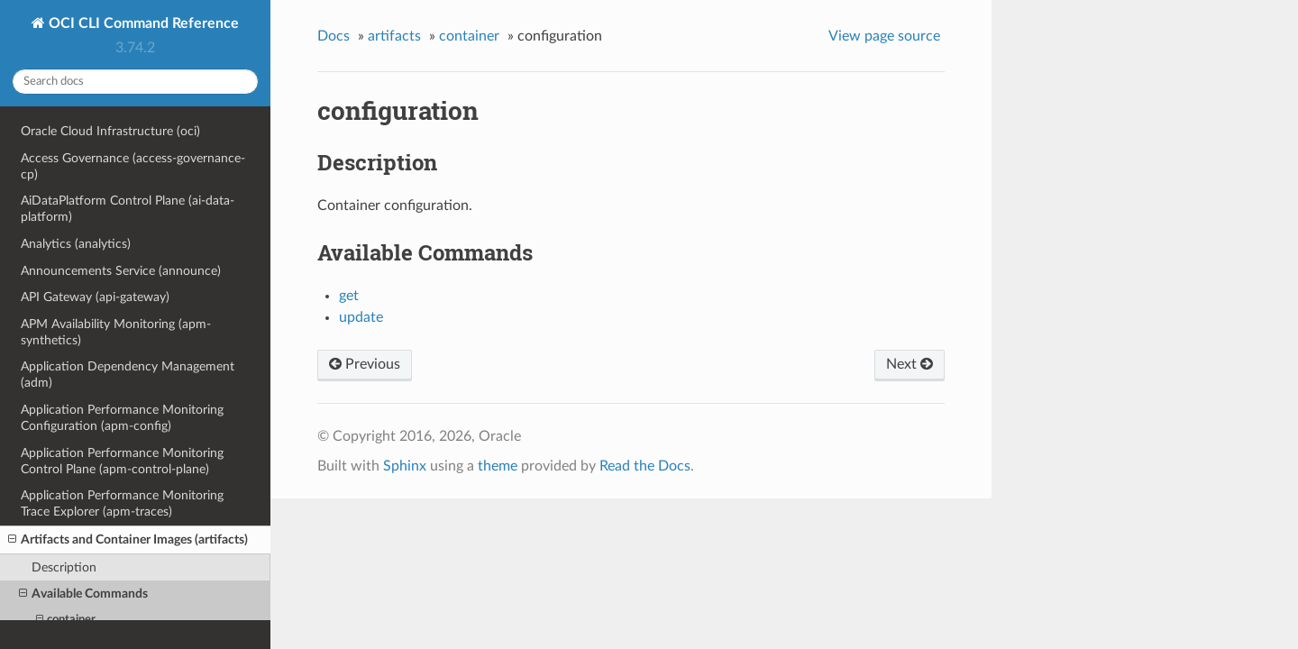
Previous (364, 364)
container (469, 36)
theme (497, 466)
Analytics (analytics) (76, 244)
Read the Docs (644, 466)
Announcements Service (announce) (121, 271)
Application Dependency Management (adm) (127, 374)
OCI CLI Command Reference (142, 23)
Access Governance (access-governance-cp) (133, 166)
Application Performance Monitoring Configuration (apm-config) (122, 418)
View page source (884, 36)
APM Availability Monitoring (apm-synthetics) (116, 332)
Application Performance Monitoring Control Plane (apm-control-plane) (122, 461)
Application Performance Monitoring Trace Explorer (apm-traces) (122, 503)
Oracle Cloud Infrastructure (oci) (110, 131)
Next (909, 364)
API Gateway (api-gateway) (95, 297)
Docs (333, 36)
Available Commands (83, 594)
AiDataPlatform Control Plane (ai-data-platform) (127, 209)
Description (64, 567)
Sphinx (404, 466)
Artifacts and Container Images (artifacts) (128, 540)
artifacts (394, 36)
